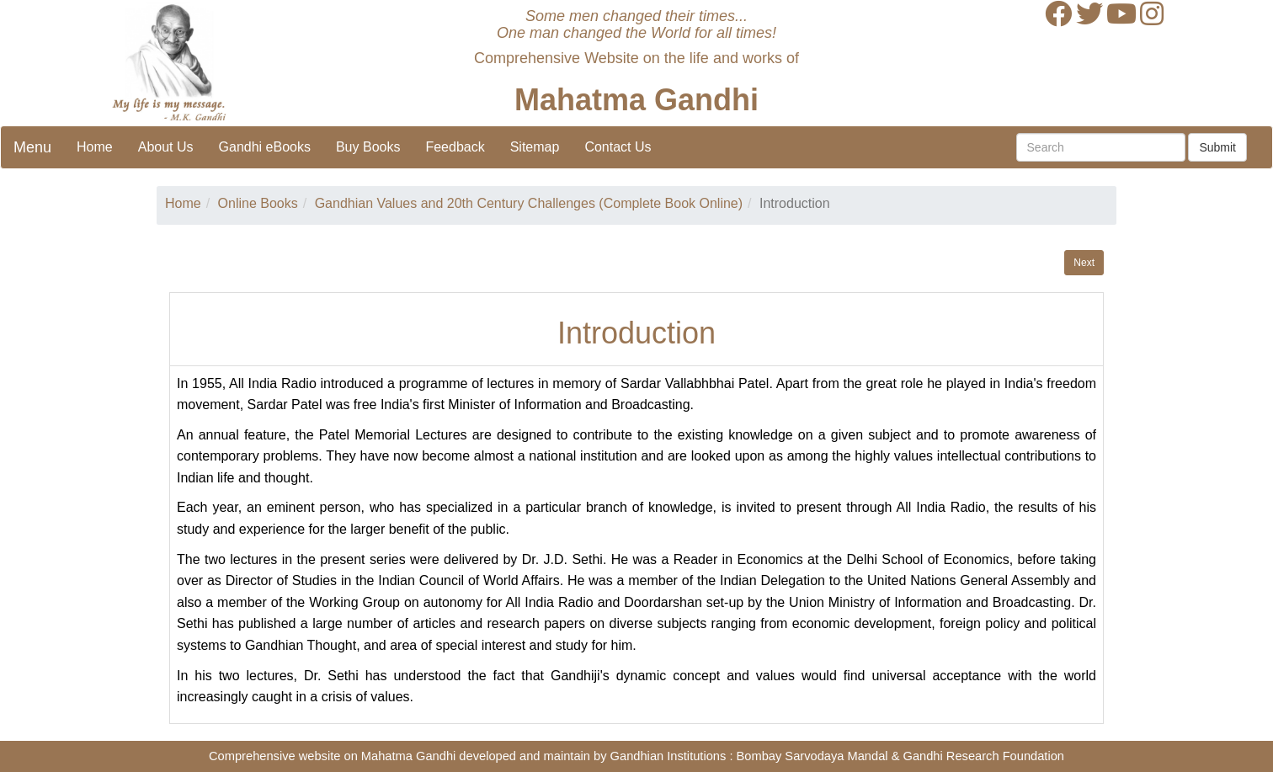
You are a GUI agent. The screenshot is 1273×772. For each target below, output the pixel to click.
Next (1084, 263)
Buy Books (368, 147)
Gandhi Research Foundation (983, 756)
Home (95, 147)
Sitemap (535, 147)
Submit (1217, 147)
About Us (166, 147)
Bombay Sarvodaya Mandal (812, 756)
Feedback (454, 147)
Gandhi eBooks (265, 147)
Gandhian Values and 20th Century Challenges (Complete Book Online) (529, 203)
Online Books (258, 203)
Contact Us (617, 147)
